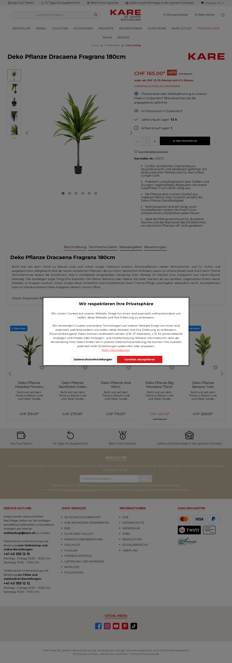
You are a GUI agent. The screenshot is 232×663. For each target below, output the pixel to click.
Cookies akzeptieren (140, 359)
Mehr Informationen (116, 350)
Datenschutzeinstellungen (93, 359)
